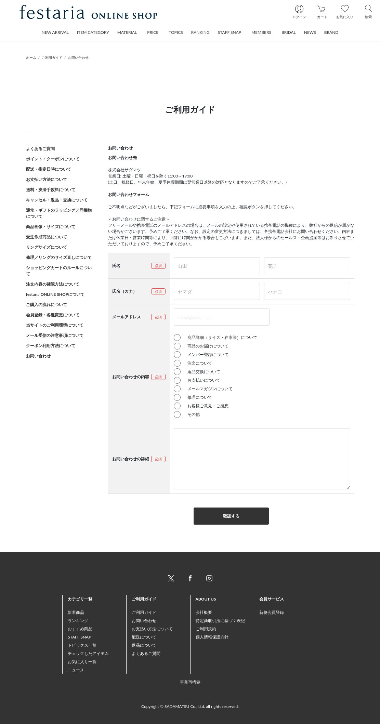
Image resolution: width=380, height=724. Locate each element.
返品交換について (203, 371)
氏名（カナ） (124, 291)
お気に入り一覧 (82, 661)
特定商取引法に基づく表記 (220, 620)
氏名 (116, 265)
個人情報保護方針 (212, 637)
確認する (231, 515)
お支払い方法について (46, 179)
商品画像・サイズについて (50, 226)
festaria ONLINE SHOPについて (55, 294)
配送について (144, 637)
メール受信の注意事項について (54, 335)
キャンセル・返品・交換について (57, 199)
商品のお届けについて (207, 345)
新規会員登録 (271, 612)
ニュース (76, 669)
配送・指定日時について (48, 169)
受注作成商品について (46, 236)
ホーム (31, 57)
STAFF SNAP (79, 637)
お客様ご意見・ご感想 (207, 405)
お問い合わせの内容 (130, 376)
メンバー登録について (207, 354)
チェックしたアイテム (88, 653)
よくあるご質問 (40, 148)
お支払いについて (203, 380)
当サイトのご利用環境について (54, 325)
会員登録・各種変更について (52, 314)
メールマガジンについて (210, 388)
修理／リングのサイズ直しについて (59, 257)
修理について (199, 397)
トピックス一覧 (82, 645)
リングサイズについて (46, 247)
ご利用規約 (206, 628)
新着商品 (76, 612)
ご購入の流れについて (46, 304)
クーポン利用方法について (50, 345)
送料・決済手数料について (50, 189)
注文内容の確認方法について (52, 284)
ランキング (78, 620)
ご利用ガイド (52, 57)
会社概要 (204, 612)
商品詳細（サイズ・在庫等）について (222, 337)
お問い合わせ (78, 57)
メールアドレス (126, 316)
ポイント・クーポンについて (52, 158)
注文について (199, 363)
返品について (144, 645)
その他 (193, 414)
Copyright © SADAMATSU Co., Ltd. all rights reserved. (190, 706)
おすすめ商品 (80, 628)
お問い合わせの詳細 (130, 458)
